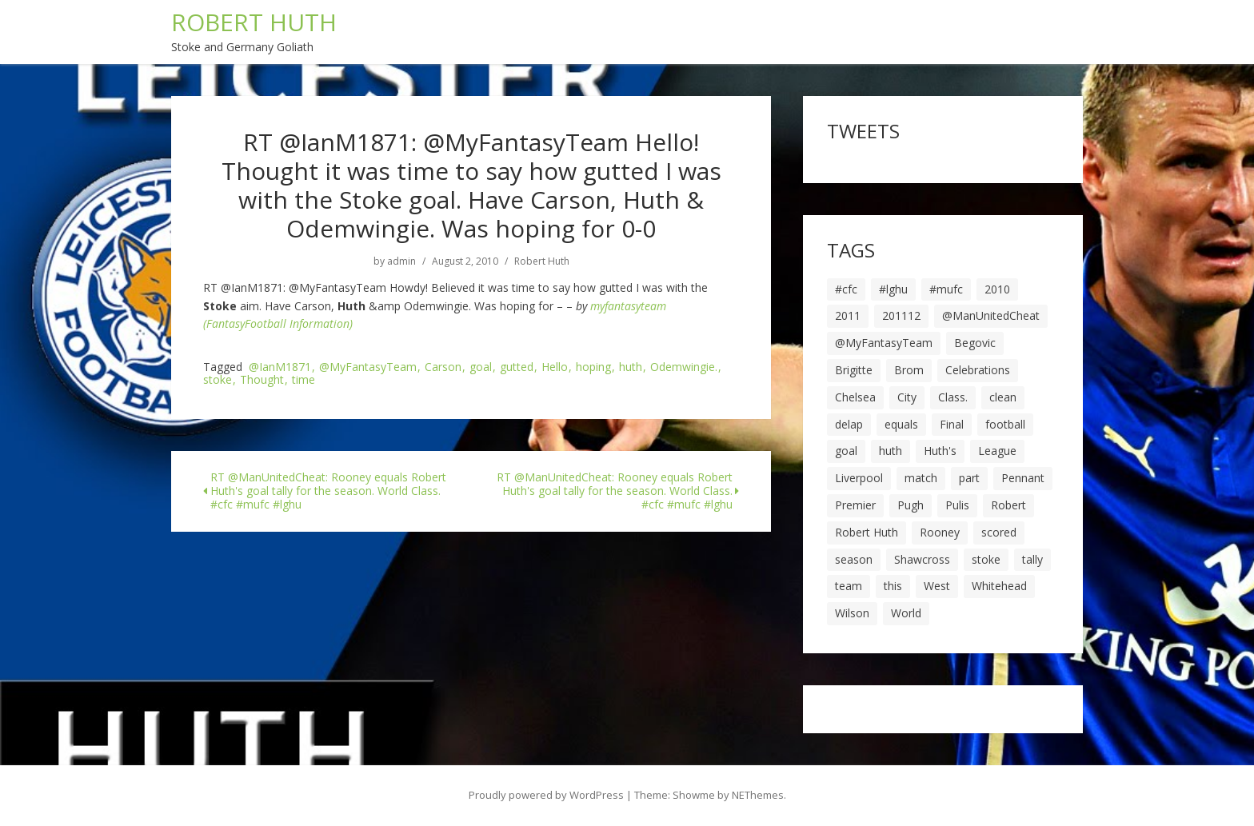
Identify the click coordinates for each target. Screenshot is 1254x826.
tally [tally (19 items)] (1032, 559)
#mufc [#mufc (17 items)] (946, 289)
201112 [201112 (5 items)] (901, 315)
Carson (443, 367)
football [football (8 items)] (1005, 424)
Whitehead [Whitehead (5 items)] (999, 585)
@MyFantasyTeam (368, 367)
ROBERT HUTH (254, 22)
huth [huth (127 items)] (890, 450)
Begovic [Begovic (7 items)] (975, 342)
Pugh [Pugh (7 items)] (910, 505)
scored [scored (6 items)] (998, 532)
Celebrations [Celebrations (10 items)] (977, 369)
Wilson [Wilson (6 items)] (852, 612)
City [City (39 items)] (907, 397)
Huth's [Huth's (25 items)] (940, 450)
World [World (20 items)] (906, 612)
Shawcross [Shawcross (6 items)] (922, 559)
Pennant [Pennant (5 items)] (1022, 477)
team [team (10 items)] (848, 585)
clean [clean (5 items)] (1002, 397)
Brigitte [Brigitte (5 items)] (854, 369)
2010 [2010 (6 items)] (997, 289)
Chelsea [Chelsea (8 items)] (855, 397)
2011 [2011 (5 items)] (848, 315)
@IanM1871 (280, 367)
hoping (593, 367)
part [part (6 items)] (969, 477)
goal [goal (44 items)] (846, 450)
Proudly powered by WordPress (546, 795)
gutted (516, 367)
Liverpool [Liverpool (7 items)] (859, 477)
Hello (554, 367)
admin (401, 261)
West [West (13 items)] (937, 585)
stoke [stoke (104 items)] (986, 559)
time (303, 380)
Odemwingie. (683, 367)
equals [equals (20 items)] (901, 424)
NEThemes (758, 795)
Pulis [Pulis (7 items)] (957, 505)
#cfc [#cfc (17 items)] (846, 289)
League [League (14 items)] (997, 450)
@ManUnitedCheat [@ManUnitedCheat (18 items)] (991, 315)
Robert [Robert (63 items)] (1008, 505)
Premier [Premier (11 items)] (855, 505)
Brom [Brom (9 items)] (909, 369)
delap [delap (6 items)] (849, 424)
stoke (217, 380)
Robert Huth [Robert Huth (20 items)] (866, 532)
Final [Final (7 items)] (952, 424)
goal (480, 367)
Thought (262, 380)
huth (630, 367)
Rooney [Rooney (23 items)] (940, 532)
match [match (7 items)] (921, 477)
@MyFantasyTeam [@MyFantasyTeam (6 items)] (884, 342)
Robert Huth (541, 261)
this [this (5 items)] (893, 585)
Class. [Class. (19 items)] (953, 397)
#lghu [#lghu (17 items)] (893, 289)
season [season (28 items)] (854, 559)
